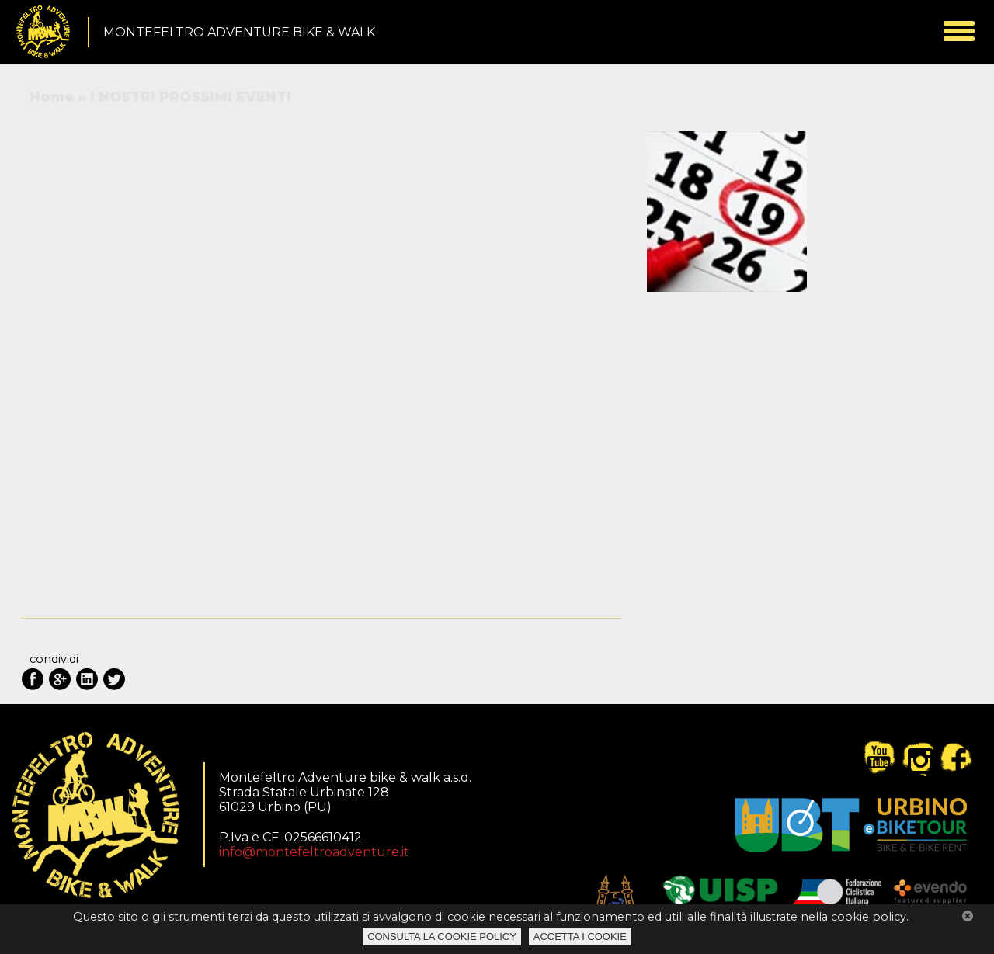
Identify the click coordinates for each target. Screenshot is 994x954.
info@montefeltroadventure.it (314, 852)
